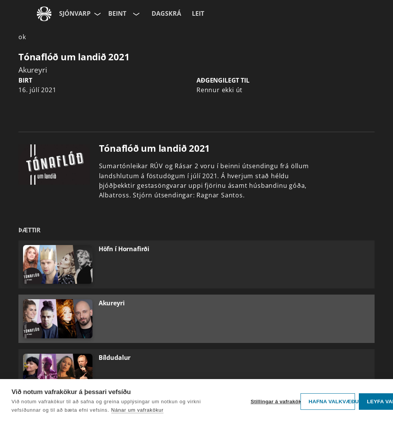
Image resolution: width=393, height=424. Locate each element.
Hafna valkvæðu (332, 401)
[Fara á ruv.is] (44, 14)
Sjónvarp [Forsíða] (75, 13)
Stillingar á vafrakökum (274, 401)
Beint (117, 13)
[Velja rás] (135, 13)
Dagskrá (166, 13)
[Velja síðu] (96, 13)
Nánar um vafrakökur (137, 410)
